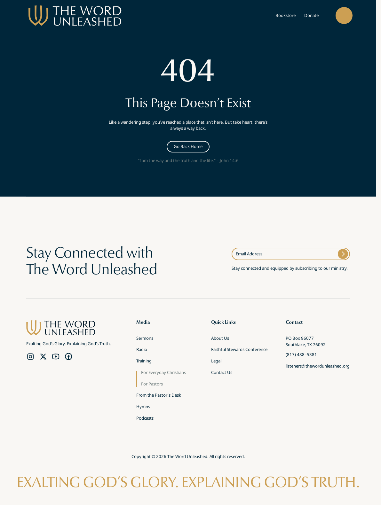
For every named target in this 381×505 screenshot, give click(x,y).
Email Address (249, 254)
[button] (344, 15)
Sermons (144, 339)
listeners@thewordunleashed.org (318, 366)
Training (144, 361)
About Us (220, 339)
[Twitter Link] (43, 356)
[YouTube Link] (56, 356)
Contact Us (221, 373)
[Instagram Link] (30, 356)
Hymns (143, 407)
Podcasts (145, 418)
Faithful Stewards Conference (239, 350)
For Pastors (152, 384)
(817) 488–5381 (301, 355)
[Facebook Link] (68, 356)
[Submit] (343, 254)
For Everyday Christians (163, 373)
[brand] (75, 15)
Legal (216, 361)
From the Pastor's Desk (158, 395)
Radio (141, 350)
